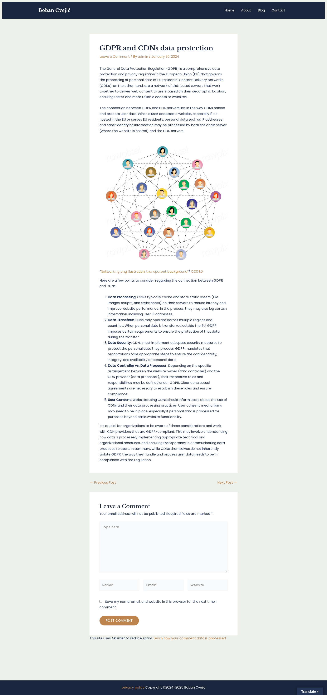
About (246, 10)
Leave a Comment (114, 56)
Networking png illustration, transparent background (144, 271)
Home (229, 10)
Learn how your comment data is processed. (189, 638)
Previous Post (103, 482)
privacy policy (133, 687)
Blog (261, 10)
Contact (278, 10)
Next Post (227, 482)
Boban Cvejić (54, 10)
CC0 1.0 (197, 271)
